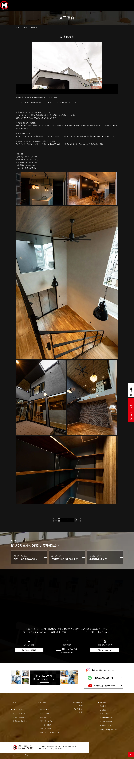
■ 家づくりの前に (17, 710)
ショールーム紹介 (106, 718)
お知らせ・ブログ (106, 726)
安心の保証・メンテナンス (49, 733)
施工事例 (25, 27)
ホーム (17, 27)
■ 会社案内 (102, 703)
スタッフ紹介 (104, 714)
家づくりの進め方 (19, 714)
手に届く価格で (45, 725)
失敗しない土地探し (20, 722)
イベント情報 (79, 713)
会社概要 (103, 710)
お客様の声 (78, 703)
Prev (49, 520)
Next (84, 520)
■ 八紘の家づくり (45, 710)
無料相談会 (78, 709)
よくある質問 (79, 706)
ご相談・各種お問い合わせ (109, 730)
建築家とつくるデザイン (49, 718)
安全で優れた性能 (46, 722)
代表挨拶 (103, 707)
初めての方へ (45, 714)
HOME (15, 703)
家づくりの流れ (45, 729)
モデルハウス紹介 (106, 722)
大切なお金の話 (18, 718)
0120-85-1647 (70, 650)
